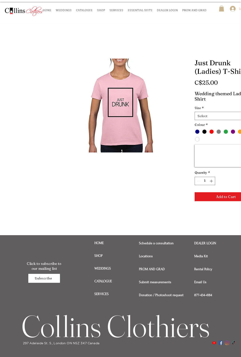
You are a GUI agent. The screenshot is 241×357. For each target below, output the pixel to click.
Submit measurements (154, 282)
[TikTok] (233, 343)
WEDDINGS (102, 268)
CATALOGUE (103, 281)
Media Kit (201, 256)
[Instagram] (227, 343)
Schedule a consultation (154, 243)
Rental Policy (203, 269)
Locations (146, 256)
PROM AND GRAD (152, 269)
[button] (221, 8)
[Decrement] (198, 181)
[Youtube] (214, 343)
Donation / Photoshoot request (154, 295)
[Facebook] (220, 343)
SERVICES (101, 294)
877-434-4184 (203, 295)
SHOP (98, 256)
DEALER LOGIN (205, 243)
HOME (99, 243)
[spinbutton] (205, 181)
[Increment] (211, 181)
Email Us (200, 282)
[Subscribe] (44, 278)
